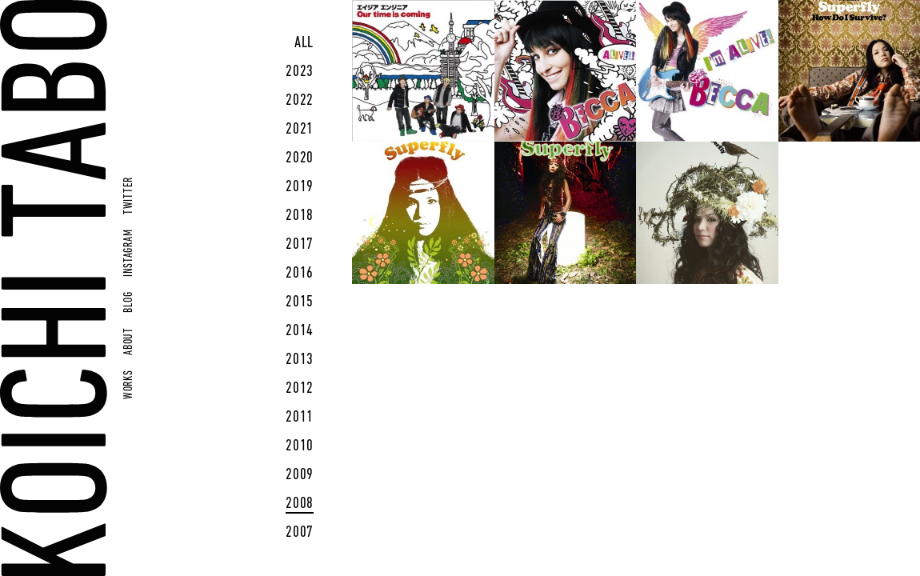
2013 (300, 360)
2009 (300, 475)
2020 (300, 158)
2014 (300, 331)
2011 (300, 418)
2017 (300, 245)
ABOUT (129, 341)
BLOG (129, 302)
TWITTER (129, 195)
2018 (300, 216)
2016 (300, 274)
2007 (300, 533)
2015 (300, 302)
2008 (300, 504)
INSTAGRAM (129, 253)
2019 (300, 187)
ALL (304, 43)
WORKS (129, 384)
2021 (300, 130)
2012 (300, 389)
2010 (300, 446)
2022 (300, 101)
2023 (300, 72)
